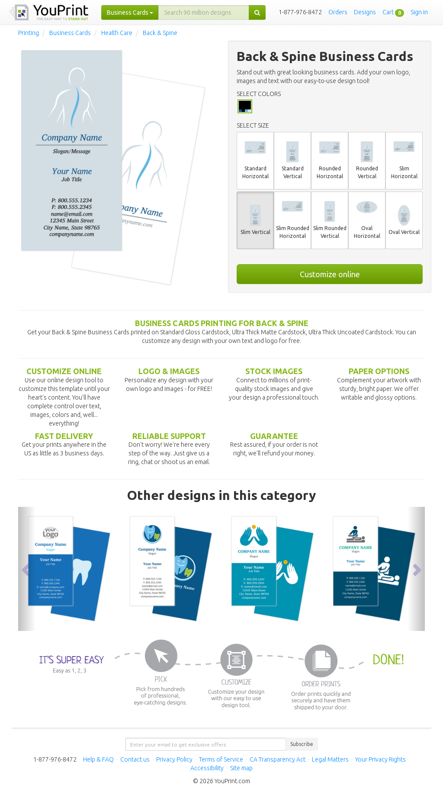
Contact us (135, 759)
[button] (26, 569)
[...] (203, 12)
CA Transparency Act (277, 759)
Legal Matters (330, 759)
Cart (388, 12)
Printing (28, 32)
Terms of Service (221, 759)
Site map (241, 768)
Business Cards (70, 32)
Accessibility (207, 768)
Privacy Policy (174, 759)
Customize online (330, 274)
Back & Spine (160, 32)
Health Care (116, 32)
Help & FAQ (98, 759)
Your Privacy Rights (380, 759)
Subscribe (301, 744)
